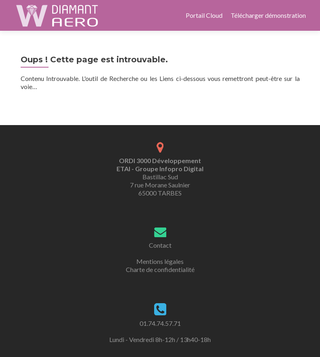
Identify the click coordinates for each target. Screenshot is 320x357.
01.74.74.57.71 (160, 323)
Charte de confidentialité (160, 269)
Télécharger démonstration (268, 15)
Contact (160, 245)
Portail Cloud (204, 15)
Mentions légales (160, 261)
